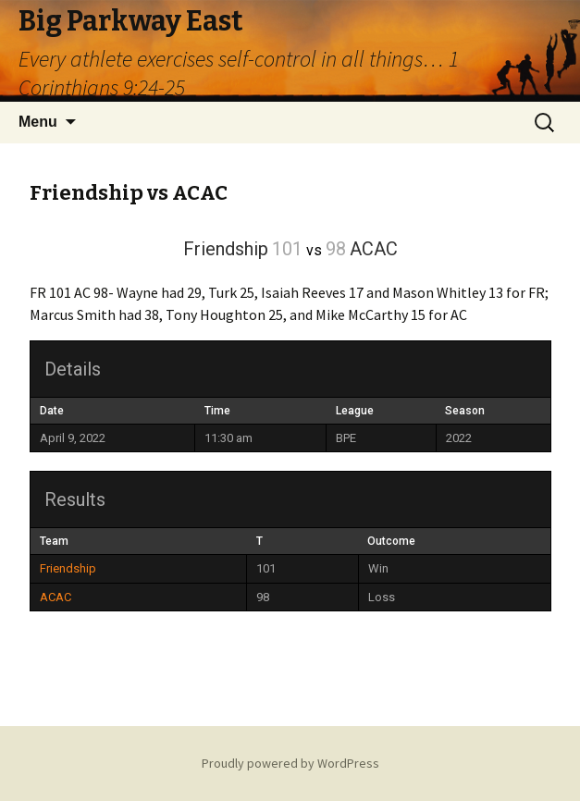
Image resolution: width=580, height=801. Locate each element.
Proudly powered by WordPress (290, 763)
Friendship (68, 568)
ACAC (55, 597)
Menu (38, 121)
